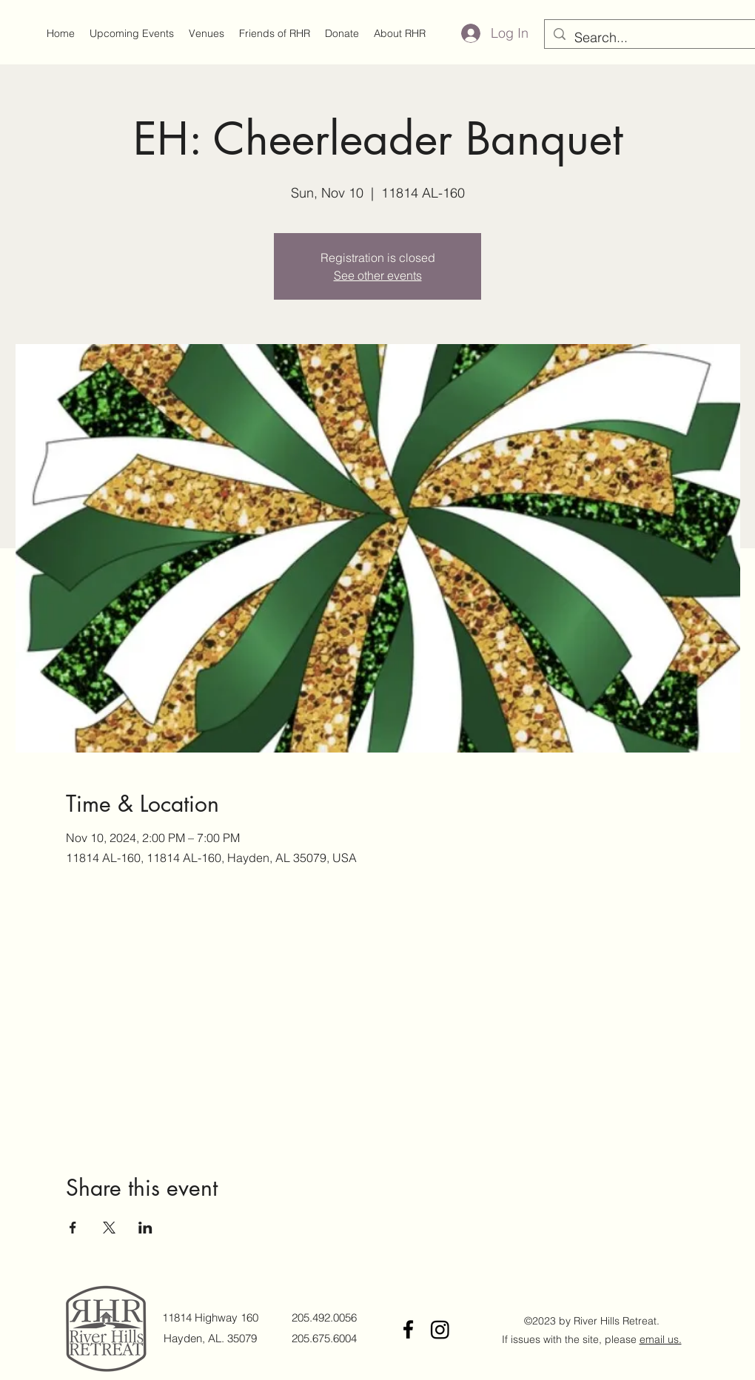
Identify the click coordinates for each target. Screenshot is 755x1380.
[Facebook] (408, 1329)
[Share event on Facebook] (73, 1227)
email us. (661, 1339)
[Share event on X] (109, 1227)
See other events (378, 275)
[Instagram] (440, 1329)
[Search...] (656, 37)
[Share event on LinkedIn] (145, 1227)
